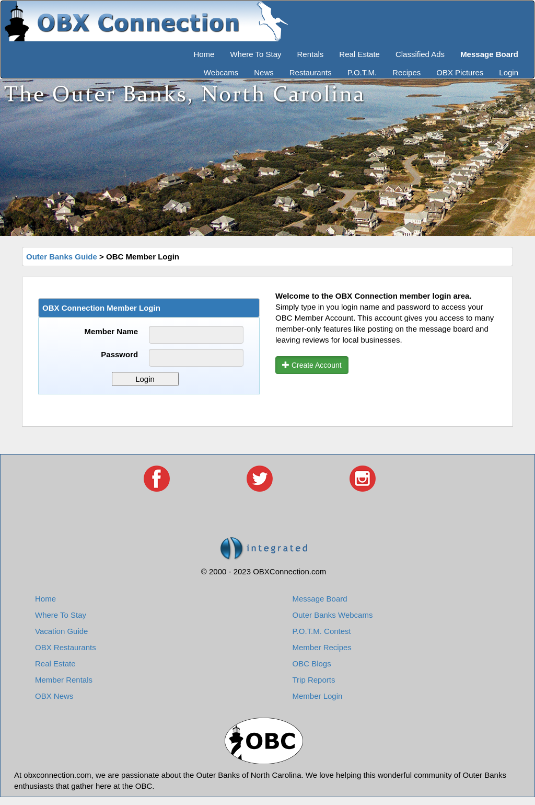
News (264, 72)
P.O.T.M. (362, 72)
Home (203, 54)
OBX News (54, 695)
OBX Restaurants (65, 647)
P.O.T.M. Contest (322, 631)
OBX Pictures (459, 72)
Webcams (221, 72)
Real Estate (359, 54)
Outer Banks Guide (61, 256)
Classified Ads (420, 54)
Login (508, 72)
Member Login (318, 695)
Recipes (406, 72)
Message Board (320, 598)
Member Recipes (322, 647)
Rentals (310, 54)
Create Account (312, 365)
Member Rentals (63, 679)
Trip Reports (314, 679)
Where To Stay (255, 54)
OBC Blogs (312, 663)
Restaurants (310, 72)
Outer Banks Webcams (333, 614)
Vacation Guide (61, 631)
